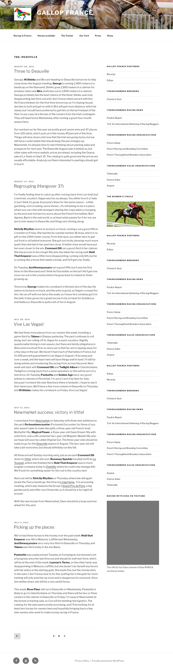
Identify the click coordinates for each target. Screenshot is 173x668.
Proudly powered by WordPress (108, 660)
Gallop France (65, 12)
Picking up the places (34, 526)
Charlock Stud (114, 98)
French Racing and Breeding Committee (127, 148)
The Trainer (67, 35)
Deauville (41, 443)
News (110, 35)
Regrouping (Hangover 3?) (39, 185)
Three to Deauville (31, 70)
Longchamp (67, 481)
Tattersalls (112, 173)
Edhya (110, 79)
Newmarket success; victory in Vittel (49, 411)
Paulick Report (114, 117)
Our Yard (84, 35)
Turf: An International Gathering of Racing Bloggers (133, 123)
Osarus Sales (113, 179)
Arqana (110, 185)
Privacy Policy (82, 660)
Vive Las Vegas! (29, 323)
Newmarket (42, 420)
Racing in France (22, 35)
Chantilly (51, 466)
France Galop (113, 142)
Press (98, 35)
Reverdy (111, 73)
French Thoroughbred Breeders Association (129, 154)
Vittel (27, 458)
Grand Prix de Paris (73, 485)
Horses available (46, 35)
